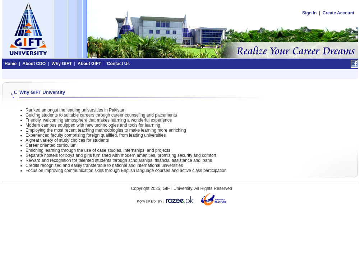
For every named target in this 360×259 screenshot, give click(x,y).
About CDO (34, 63)
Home (11, 63)
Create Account (338, 12)
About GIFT (89, 63)
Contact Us (118, 63)
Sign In (309, 12)
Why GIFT (62, 63)
